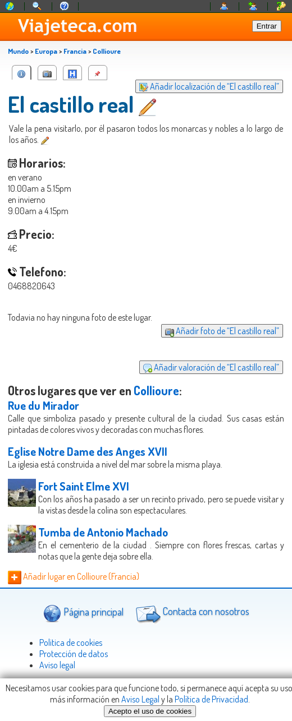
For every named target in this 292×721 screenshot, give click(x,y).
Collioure (107, 51)
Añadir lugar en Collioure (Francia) (73, 576)
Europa (46, 51)
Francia (74, 51)
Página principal (83, 613)
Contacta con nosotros (191, 613)
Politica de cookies (70, 642)
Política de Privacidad (211, 699)
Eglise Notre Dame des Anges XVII (87, 451)
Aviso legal (57, 665)
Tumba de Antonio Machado (103, 532)
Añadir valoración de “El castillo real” (211, 367)
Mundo (18, 51)
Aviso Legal (140, 699)
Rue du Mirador (43, 405)
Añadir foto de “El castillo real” (222, 330)
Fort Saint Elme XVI (83, 486)
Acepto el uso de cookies (149, 711)
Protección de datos (73, 653)
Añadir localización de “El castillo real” (209, 86)
